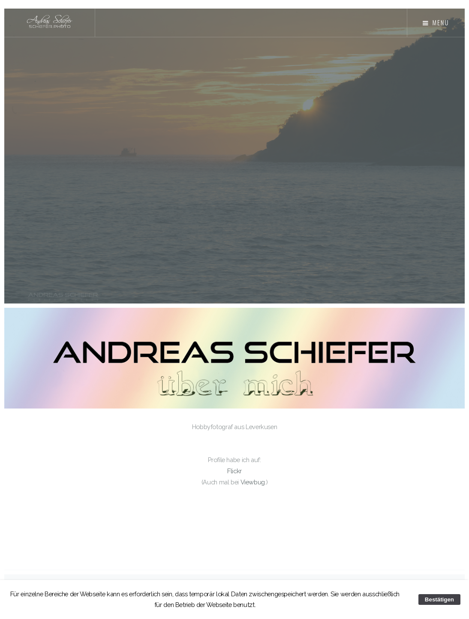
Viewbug (253, 482)
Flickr (234, 471)
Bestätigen (439, 599)
